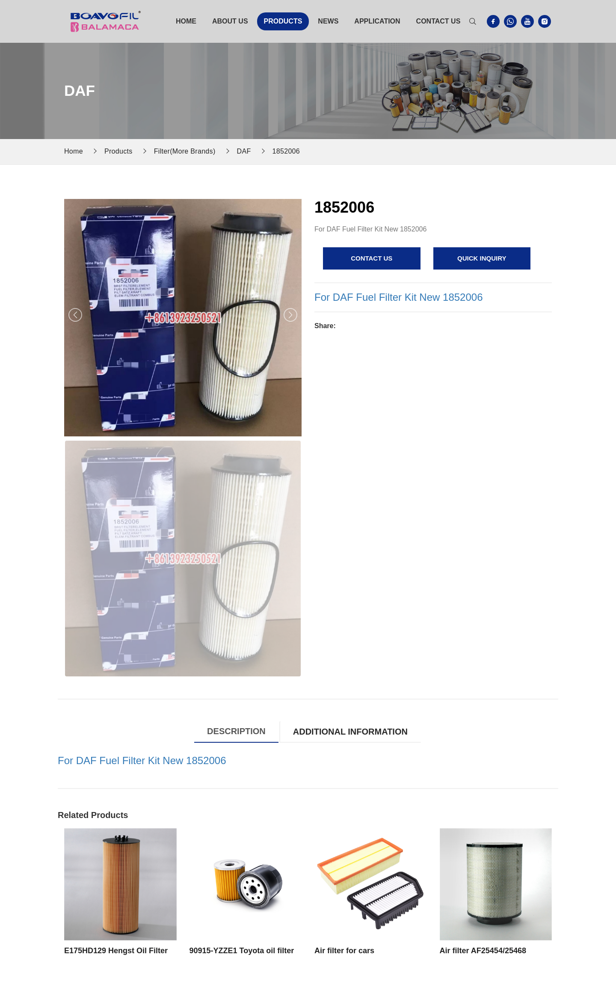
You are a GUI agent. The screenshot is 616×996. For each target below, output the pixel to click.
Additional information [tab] (350, 731)
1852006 (286, 151)
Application (377, 21)
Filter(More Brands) (185, 151)
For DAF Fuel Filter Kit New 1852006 (398, 297)
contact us (371, 258)
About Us (230, 21)
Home (186, 21)
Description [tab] (236, 731)
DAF (244, 151)
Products (283, 21)
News (328, 21)
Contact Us (438, 21)
